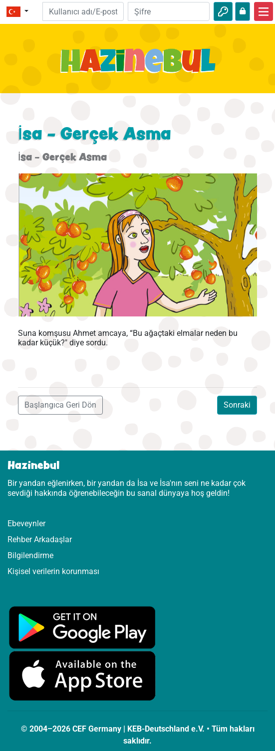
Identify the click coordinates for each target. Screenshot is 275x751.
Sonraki (237, 405)
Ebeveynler (26, 523)
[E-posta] (83, 11)
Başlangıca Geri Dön (60, 405)
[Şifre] (169, 11)
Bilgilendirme (30, 555)
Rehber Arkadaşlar (39, 539)
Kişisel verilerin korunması (53, 571)
